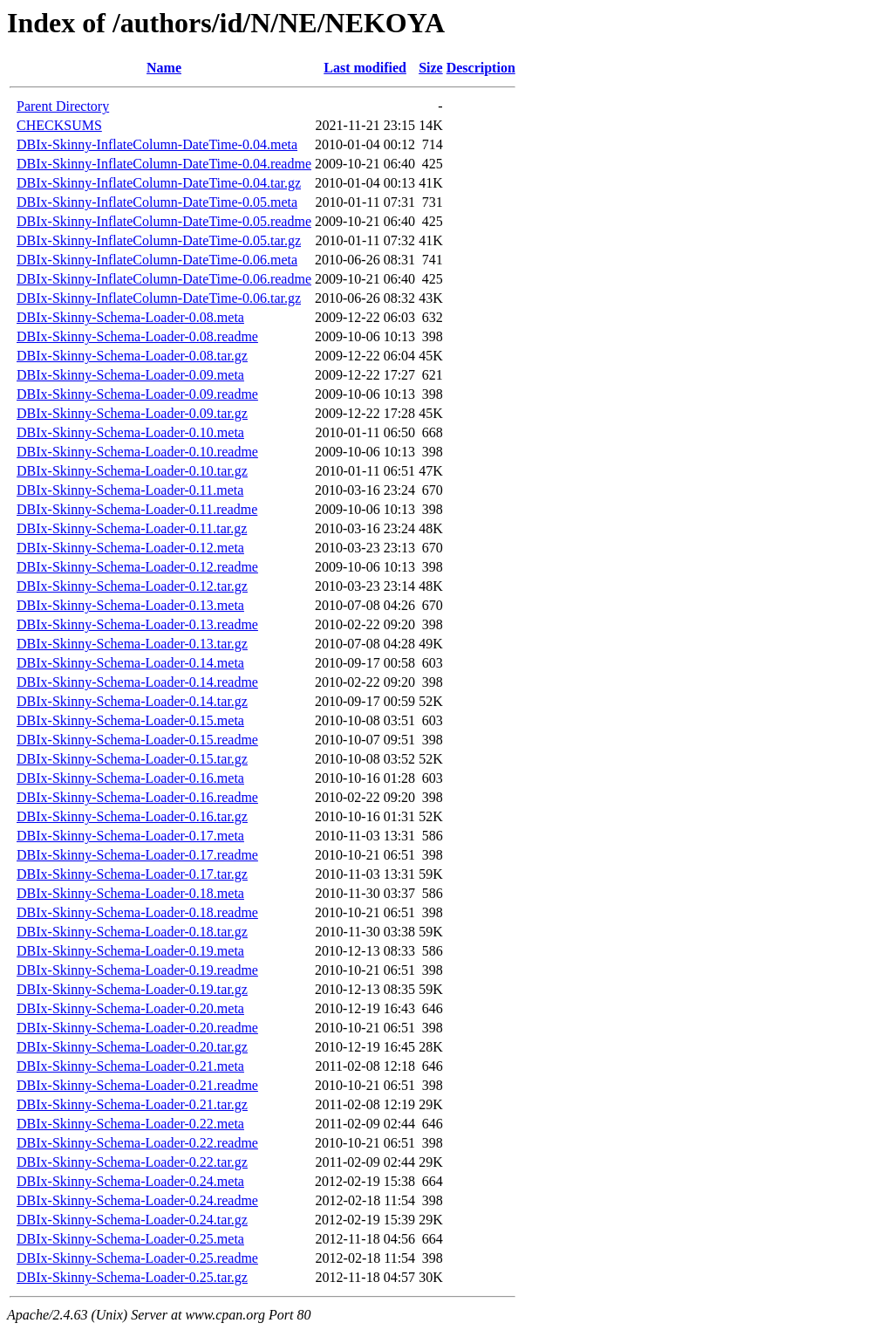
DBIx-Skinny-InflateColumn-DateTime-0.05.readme (164, 221)
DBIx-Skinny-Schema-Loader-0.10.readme (137, 451)
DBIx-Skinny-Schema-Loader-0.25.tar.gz (132, 1277)
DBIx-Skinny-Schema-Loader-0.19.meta (130, 950)
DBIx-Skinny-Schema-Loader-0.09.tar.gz (132, 413)
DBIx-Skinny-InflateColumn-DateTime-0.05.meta (157, 202)
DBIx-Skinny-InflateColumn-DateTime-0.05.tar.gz (159, 240)
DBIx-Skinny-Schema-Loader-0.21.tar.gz (132, 1104)
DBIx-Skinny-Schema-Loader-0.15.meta (130, 720)
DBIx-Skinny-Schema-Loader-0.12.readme (137, 566)
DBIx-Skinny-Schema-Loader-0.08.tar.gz (132, 355)
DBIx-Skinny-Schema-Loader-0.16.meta (130, 778)
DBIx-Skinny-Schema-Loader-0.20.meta (130, 1008)
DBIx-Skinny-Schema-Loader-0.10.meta (130, 432)
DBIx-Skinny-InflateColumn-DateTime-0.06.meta (157, 259)
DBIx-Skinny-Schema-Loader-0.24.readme (137, 1200)
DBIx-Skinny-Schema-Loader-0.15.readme (137, 739)
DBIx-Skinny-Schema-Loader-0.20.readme (137, 1027)
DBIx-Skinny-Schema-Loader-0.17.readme (137, 854)
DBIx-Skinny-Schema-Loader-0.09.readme (137, 394)
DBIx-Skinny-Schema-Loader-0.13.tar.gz (132, 643)
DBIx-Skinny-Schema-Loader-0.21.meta (130, 1066)
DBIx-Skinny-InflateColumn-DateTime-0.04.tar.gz (159, 182)
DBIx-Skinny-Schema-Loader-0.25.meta (130, 1238)
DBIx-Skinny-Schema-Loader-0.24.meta (130, 1181)
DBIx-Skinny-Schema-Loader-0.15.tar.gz (132, 758)
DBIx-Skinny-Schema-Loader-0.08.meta (130, 317)
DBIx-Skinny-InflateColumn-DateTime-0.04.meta (157, 144)
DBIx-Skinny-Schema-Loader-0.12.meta (130, 547)
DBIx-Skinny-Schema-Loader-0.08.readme (137, 336)
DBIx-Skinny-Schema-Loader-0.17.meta (130, 835)
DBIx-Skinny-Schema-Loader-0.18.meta (130, 893)
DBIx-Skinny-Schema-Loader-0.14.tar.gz (132, 701)
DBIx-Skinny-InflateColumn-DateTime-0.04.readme (164, 163)
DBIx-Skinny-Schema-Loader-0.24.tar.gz (132, 1219)
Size (431, 67)
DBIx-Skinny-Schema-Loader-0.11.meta (130, 490)
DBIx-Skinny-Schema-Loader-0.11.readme (137, 509)
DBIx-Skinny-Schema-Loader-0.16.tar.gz (132, 816)
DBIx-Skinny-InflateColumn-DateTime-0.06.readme (164, 278)
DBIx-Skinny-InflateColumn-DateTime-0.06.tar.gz (159, 298)
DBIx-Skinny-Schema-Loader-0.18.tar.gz (132, 931)
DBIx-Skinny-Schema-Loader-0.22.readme (137, 1142)
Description (480, 67)
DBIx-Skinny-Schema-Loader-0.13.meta (130, 605)
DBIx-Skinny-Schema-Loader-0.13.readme (137, 624)
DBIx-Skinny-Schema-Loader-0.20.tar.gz (132, 1046)
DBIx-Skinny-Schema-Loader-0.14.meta (130, 662)
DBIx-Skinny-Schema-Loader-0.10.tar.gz (132, 470)
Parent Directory (63, 106)
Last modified (365, 67)
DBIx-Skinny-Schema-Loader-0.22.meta (130, 1123)
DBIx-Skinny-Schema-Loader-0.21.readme (137, 1085)
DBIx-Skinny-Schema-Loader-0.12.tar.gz (132, 586)
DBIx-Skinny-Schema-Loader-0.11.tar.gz (132, 528)
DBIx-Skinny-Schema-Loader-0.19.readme (137, 970)
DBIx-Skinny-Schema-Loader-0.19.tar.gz (132, 989)
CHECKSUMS (59, 125)
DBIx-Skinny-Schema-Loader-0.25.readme (137, 1258)
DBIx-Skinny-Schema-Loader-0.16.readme (137, 797)
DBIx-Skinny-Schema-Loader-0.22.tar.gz (132, 1162)
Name (164, 67)
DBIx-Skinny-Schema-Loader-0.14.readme (137, 682)
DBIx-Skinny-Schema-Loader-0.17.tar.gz (132, 874)
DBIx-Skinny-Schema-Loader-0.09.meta (130, 374)
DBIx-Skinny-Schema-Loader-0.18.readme (137, 912)
